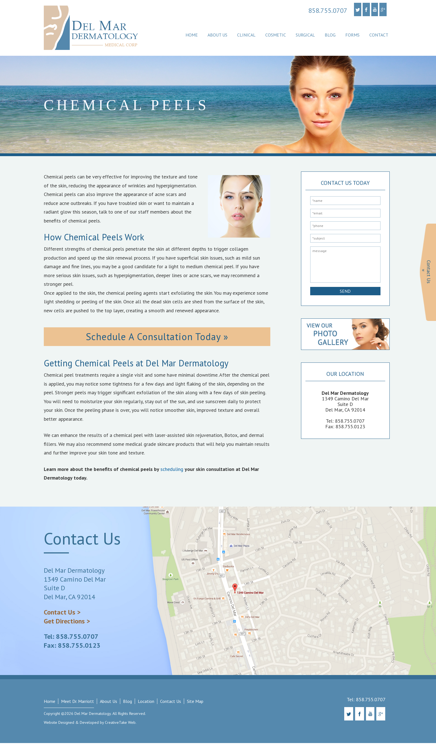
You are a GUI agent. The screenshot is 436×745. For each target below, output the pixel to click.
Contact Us (170, 703)
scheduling (171, 471)
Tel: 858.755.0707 (71, 638)
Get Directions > (67, 623)
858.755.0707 (327, 10)
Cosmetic (275, 35)
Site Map (195, 703)
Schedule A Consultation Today (152, 337)
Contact (378, 35)
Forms (352, 35)
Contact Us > (62, 614)
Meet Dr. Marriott (77, 703)
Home (192, 35)
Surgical (305, 35)
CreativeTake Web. (120, 724)
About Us (217, 35)
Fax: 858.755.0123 (72, 647)
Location (146, 703)
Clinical (246, 35)
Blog (330, 35)
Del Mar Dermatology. (92, 715)
